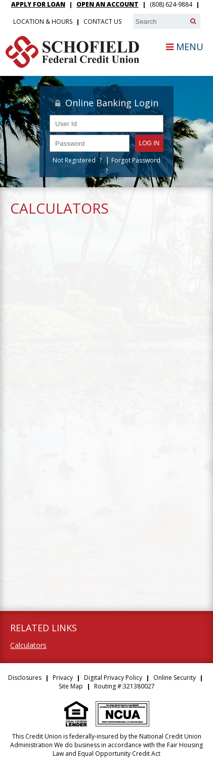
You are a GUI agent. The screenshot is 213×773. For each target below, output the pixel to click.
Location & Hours (42, 21)
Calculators (28, 645)
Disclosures (24, 677)
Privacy (63, 677)
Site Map (71, 686)
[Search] (193, 21)
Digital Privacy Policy (113, 677)
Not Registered (74, 160)
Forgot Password (135, 160)
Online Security (174, 677)
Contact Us (102, 21)
